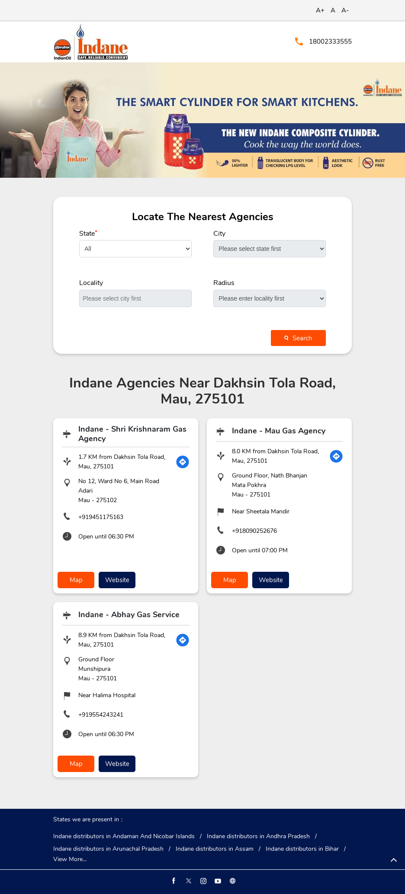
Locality (91, 283)
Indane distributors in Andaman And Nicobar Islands (124, 836)
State (88, 233)
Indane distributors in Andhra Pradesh (258, 836)
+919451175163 (100, 517)
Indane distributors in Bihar (302, 849)
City (219, 233)
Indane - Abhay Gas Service (129, 614)
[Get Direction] (183, 462)
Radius (224, 283)
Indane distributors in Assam (215, 849)
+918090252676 (254, 531)
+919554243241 (100, 715)
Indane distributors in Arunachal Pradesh (108, 849)
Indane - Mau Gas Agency (278, 431)
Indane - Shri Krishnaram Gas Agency (132, 434)
